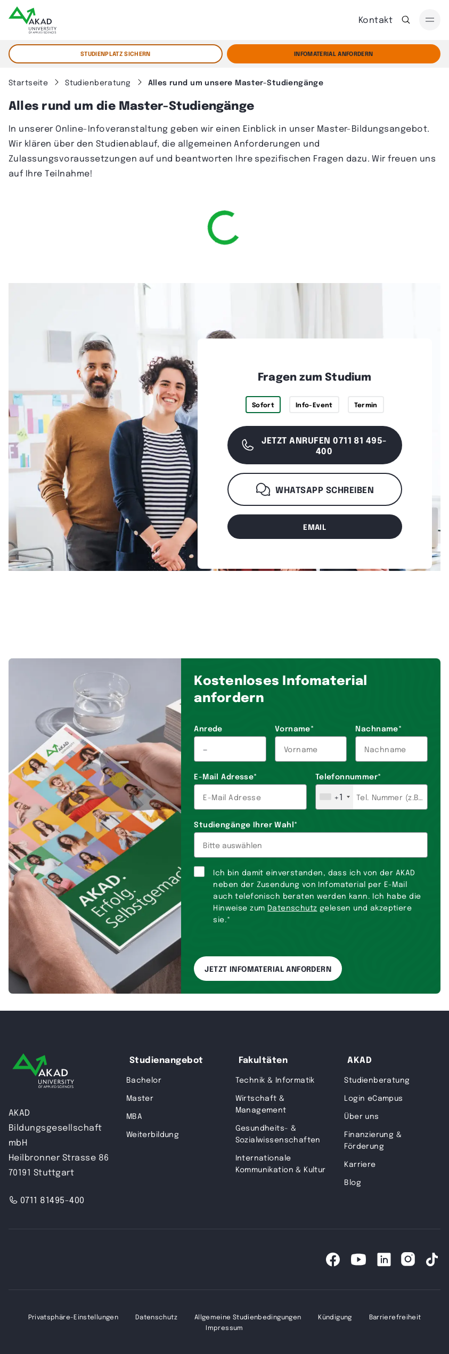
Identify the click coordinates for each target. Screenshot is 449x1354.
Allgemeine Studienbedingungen (247, 1316)
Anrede (208, 728)
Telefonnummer (348, 776)
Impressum (224, 1327)
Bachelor (143, 1079)
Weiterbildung (152, 1134)
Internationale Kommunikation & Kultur (280, 1163)
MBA (134, 1116)
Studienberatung (377, 1079)
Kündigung (335, 1316)
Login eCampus (373, 1097)
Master (140, 1097)
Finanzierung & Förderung (373, 1139)
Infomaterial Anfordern (333, 54)
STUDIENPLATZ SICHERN (115, 54)
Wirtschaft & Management (261, 1103)
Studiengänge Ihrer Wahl (245, 824)
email (314, 526)
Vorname (294, 728)
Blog (352, 1182)
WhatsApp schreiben (314, 489)
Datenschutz (292, 907)
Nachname (378, 728)
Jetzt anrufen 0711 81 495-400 (313, 445)
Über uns (361, 1116)
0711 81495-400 (47, 1199)
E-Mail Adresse (225, 776)
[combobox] (334, 797)
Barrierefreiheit (395, 1316)
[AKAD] (32, 20)
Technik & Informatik (275, 1079)
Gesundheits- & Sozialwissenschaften (278, 1133)
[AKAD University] (43, 1072)
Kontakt (375, 19)
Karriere (359, 1163)
